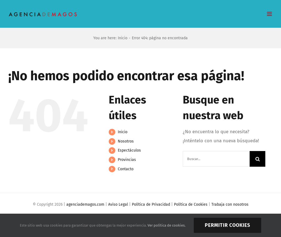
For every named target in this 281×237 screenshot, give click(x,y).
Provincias (127, 159)
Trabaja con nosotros (230, 204)
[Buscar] (257, 159)
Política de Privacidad (151, 204)
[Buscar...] (216, 159)
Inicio (122, 132)
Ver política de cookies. (166, 225)
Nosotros (126, 141)
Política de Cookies (191, 204)
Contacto (125, 169)
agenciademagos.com (85, 204)
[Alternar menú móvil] (270, 14)
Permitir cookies (227, 225)
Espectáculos (129, 150)
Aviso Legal (118, 204)
